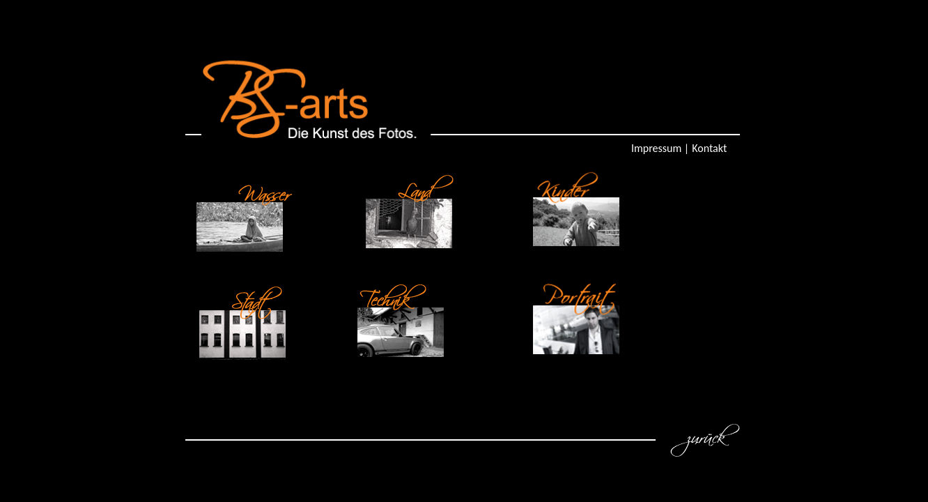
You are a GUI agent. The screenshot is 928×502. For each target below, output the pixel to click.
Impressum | (660, 148)
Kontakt (709, 148)
